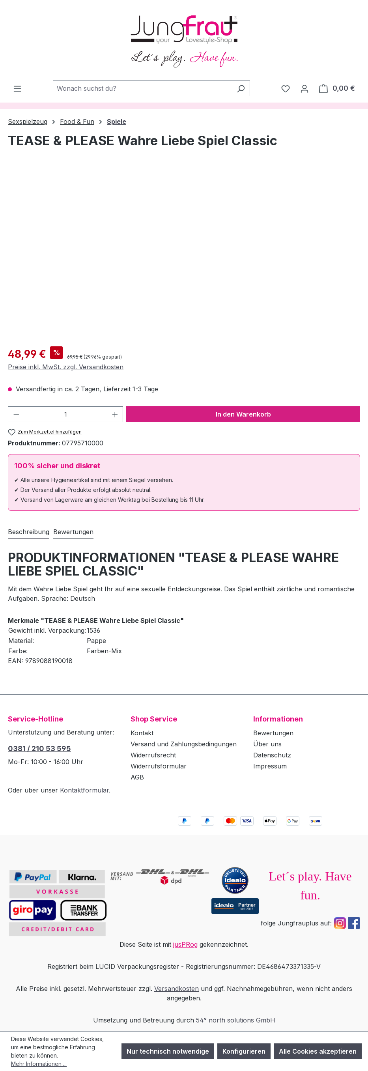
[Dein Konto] (304, 88)
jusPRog (185, 944)
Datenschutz (272, 755)
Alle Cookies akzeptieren (318, 1051)
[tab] (28, 532)
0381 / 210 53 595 (39, 748)
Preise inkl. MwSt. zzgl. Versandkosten (65, 367)
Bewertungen (273, 733)
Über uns (267, 744)
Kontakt (142, 733)
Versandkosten (176, 988)
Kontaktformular (84, 790)
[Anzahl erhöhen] (115, 414)
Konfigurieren (243, 1051)
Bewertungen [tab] (73, 532)
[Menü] (17, 88)
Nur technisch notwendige (168, 1051)
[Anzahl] (65, 414)
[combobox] (142, 88)
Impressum (270, 766)
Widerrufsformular (159, 766)
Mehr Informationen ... (39, 1063)
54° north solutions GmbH (235, 1020)
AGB (137, 777)
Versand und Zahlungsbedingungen (184, 744)
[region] (184, 255)
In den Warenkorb (243, 414)
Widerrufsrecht (153, 755)
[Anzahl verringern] (16, 414)
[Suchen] (241, 88)
